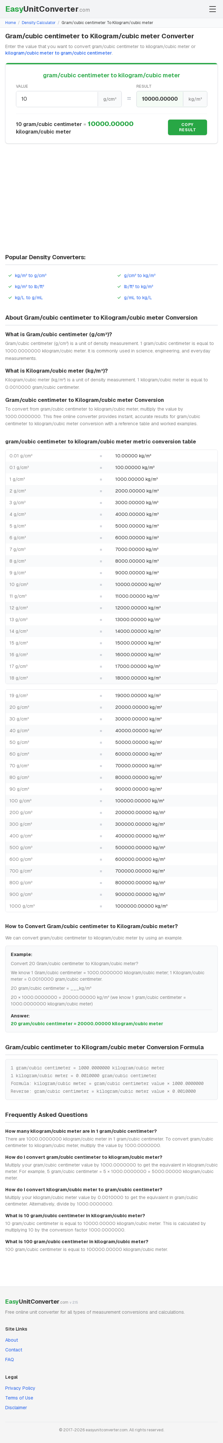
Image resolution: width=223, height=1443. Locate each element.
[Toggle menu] (212, 9)
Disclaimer (16, 1408)
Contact (13, 1350)
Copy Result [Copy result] (187, 127)
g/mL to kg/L (134, 297)
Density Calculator (39, 22)
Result (144, 86)
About (11, 1340)
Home (10, 22)
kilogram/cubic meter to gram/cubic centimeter (58, 53)
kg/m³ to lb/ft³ (26, 286)
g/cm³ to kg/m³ (136, 275)
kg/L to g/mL (25, 297)
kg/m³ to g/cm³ (27, 275)
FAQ (9, 1359)
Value (22, 86)
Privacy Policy (20, 1388)
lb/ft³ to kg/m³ (135, 286)
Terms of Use (19, 1398)
